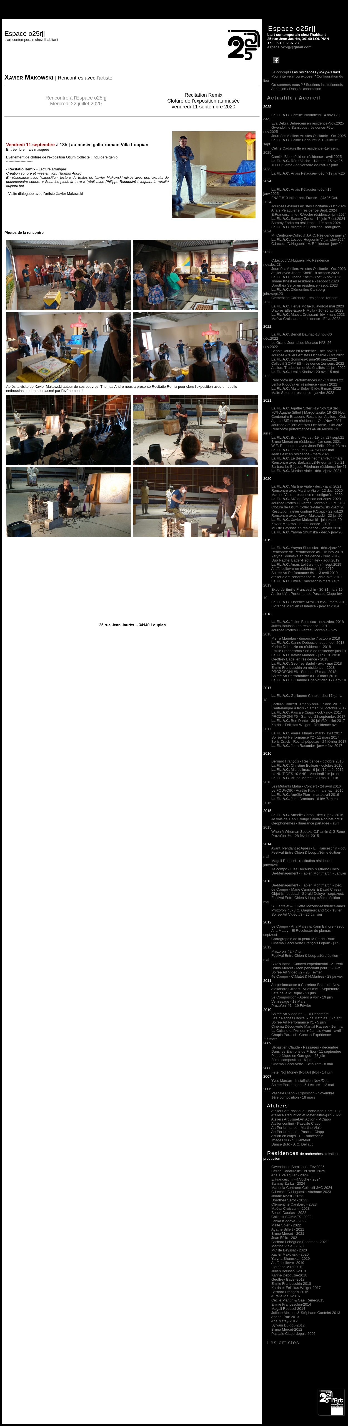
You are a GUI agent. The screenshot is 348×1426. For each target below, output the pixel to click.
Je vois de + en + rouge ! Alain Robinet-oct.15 (307, 819)
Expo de (278, 589)
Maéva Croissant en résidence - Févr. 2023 (306, 319)
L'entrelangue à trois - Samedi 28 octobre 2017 (309, 708)
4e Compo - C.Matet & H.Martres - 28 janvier (307, 976)
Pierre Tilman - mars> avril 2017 (306, 733)
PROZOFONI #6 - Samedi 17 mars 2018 (303, 672)
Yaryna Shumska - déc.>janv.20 (315, 548)
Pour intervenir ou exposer (292, 76)
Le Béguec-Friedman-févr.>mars (307, 458)
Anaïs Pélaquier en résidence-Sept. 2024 (304, 210)
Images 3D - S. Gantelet (290, 1140)
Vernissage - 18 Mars (288, 1001)
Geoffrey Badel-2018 (288, 1279)
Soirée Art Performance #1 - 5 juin (298, 1022)
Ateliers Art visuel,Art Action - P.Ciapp (301, 1119)
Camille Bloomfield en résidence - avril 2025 (306, 157)
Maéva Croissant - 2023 (290, 1208)
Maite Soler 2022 (286, 1225)
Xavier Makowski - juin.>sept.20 (306, 520)
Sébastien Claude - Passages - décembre (304, 1047)
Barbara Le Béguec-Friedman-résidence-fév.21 (309, 466)
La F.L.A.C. (281, 239)
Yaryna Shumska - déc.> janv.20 (316, 532)
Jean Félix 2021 (285, 1238)
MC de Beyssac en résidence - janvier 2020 (306, 528)
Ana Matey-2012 (284, 1321)
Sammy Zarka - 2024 (288, 1183)
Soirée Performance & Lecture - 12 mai (302, 1085)
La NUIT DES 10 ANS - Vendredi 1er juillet (305, 774)
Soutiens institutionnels (324, 85)
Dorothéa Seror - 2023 (289, 1200)
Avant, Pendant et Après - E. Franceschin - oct (308, 848)
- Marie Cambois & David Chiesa (314, 889)
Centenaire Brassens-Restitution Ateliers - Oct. (308, 416)
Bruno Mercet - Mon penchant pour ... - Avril (306, 968)
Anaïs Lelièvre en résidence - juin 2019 (302, 569)
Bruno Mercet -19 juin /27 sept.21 (307, 437)
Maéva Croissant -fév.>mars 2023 (318, 314)
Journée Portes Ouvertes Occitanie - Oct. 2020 (308, 503)
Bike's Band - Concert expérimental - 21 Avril (307, 964)
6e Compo (279, 889)
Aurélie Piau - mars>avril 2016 (305, 795)
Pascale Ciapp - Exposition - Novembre (302, 1093)
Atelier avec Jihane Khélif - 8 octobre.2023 (305, 273)
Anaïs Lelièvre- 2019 (287, 1263)
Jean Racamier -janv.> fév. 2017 (306, 746)
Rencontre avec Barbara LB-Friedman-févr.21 (307, 462)
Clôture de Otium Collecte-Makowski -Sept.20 (307, 507)
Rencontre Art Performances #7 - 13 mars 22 (307, 380)
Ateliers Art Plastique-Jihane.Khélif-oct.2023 (306, 1111)
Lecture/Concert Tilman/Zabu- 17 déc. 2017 (306, 704)
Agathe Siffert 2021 (287, 1229)
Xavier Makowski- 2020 (290, 1254)
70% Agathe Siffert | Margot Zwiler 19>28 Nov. (308, 412)
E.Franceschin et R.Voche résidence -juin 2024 (309, 214)
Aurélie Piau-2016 (285, 1296)
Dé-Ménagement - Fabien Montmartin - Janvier (308, 873)
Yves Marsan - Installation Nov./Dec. (300, 1081)
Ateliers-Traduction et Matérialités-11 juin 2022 (308, 368)
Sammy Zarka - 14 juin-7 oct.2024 (308, 219)
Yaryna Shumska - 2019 (290, 1258)
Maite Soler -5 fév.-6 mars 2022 (306, 388)
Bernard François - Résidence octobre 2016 (307, 761)
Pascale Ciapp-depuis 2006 (293, 1333)
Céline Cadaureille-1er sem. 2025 (298, 1171)
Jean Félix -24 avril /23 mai (302, 450)
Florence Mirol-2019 (287, 1267)
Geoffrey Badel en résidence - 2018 (299, 659)
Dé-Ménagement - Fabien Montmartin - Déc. (306, 885)
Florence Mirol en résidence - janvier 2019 (305, 606)
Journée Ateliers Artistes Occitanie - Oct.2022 (307, 355)
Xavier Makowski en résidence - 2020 (301, 524)
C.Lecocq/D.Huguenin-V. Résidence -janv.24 (307, 244)
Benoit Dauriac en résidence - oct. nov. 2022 (306, 351)
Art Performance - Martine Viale (296, 1128)
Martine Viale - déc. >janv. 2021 (306, 471)
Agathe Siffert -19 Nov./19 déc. (305, 408)
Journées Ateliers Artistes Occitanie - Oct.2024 (308, 206)
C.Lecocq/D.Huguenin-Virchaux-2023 (301, 1192)
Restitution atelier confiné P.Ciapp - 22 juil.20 (307, 511)
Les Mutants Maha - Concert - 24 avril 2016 (306, 786)
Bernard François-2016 (289, 1292)
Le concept (280, 72)
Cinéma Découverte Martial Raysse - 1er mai (307, 1026)
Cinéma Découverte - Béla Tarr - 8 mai (302, 1064)
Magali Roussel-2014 (288, 1308)
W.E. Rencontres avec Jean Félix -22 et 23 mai (309, 446)
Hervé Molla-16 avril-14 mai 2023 (317, 306)
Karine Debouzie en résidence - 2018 (301, 647)
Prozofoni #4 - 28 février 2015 (295, 836)
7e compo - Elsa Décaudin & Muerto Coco (305, 869)
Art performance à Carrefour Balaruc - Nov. (305, 985)
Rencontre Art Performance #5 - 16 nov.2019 (307, 552)
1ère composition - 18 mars (293, 1097)
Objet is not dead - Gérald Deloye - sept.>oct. (307, 893)
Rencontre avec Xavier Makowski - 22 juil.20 (306, 515)
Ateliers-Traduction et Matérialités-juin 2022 (306, 1115)
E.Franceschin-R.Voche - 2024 (296, 1179)
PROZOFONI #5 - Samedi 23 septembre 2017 (308, 716)
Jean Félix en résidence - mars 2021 (300, 454)
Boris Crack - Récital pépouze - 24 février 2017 (308, 741)
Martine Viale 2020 (287, 1246)
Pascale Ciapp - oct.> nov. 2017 (306, 712)
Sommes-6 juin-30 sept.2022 (304, 359)
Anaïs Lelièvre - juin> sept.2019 (306, 564)
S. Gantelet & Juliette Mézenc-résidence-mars (308, 906)
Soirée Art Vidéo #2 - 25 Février (296, 972)
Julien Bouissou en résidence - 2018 (300, 626)
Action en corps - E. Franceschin (297, 1136)
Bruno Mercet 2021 (287, 1233)
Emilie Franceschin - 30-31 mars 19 (314, 589)
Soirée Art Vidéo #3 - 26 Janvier (296, 914)
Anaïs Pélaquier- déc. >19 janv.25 (308, 173)
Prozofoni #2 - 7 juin (287, 951)
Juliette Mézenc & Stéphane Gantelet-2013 (305, 1313)
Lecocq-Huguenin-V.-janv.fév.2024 (318, 239)
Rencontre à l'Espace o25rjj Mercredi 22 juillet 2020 (76, 100)
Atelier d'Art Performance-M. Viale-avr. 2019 (306, 577)
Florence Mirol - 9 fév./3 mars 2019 (309, 602)
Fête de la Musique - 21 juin (293, 993)
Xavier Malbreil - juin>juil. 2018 (305, 655)
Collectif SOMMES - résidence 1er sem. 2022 (307, 363)
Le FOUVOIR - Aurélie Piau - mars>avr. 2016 (307, 790)
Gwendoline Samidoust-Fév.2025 (297, 1167)
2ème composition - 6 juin (291, 1060)
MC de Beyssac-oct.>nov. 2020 (306, 499)
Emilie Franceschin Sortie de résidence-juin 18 (308, 651)
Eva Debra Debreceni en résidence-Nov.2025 (307, 123)
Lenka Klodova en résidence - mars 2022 (304, 384)
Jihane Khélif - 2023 (287, 1196)
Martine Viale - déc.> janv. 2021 (306, 486)
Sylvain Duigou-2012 (288, 1325)
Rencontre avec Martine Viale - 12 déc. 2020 (307, 490)
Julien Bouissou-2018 (288, 1271)
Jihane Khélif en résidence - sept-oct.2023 (305, 281)
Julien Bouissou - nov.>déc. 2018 (307, 622)
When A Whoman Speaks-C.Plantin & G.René (308, 831)
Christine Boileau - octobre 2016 (306, 765)
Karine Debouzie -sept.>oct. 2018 (307, 642)
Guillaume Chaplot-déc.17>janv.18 (308, 680)
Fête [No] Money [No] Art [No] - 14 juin (301, 1072)
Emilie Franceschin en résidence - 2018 (303, 667)
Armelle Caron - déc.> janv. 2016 (307, 815)
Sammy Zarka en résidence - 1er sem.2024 (306, 223)
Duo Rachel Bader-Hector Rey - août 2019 (305, 560)
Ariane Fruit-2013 (285, 1317)
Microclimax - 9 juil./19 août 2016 (307, 769)
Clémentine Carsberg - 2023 (294, 1204)
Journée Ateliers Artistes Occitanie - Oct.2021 (307, 425)
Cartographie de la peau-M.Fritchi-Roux (303, 939)
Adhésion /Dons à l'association (296, 89)
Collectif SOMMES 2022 (291, 1217)
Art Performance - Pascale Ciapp (297, 1132)
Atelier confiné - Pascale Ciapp (296, 1123)
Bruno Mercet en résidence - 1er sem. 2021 (306, 441)
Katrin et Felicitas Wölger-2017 (296, 1288)
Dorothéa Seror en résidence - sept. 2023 (304, 285)
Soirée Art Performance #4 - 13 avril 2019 (304, 573)
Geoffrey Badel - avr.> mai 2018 (306, 663)
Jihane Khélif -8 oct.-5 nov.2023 (316, 277)
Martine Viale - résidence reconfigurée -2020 (306, 495)
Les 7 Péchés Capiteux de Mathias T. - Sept (306, 1018)
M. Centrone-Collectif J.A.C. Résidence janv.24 (309, 235)
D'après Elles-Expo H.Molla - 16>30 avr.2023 (307, 310)
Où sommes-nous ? (287, 85)
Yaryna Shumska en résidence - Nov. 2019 (305, 556)
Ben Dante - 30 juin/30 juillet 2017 (308, 721)
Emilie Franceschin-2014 (291, 1304)
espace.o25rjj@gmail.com (289, 47)
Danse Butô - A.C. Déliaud (292, 1144)
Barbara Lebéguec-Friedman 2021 (299, 1242)
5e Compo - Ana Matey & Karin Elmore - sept (307, 926)
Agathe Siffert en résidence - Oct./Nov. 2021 (306, 421)
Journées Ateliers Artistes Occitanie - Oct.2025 (308, 136)
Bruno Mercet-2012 (286, 1329)
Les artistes (283, 1342)
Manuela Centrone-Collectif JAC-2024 (301, 1188)
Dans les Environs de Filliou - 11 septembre (306, 1051)
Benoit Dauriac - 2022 (288, 1213)
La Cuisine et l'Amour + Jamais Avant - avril (306, 1030)
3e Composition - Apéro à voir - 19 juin (302, 997)
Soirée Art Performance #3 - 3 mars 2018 (304, 676)
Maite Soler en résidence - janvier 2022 (302, 393)
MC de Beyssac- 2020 (289, 1250)
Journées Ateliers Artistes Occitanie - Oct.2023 (308, 269)
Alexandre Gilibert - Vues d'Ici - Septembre (305, 989)
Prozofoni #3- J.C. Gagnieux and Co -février (306, 910)
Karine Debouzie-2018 (289, 1275)
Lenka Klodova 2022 (289, 1221)
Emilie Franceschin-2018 (291, 1283)
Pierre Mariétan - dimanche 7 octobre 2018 (305, 638)
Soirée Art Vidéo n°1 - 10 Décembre (300, 1014)
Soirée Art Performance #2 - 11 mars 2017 (305, 737)
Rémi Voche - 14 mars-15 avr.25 (306, 161)
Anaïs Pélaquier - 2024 (289, 1175)
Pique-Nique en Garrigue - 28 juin (298, 1056)
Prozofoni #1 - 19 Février (291, 1005)
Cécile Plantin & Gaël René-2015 (297, 1300)
